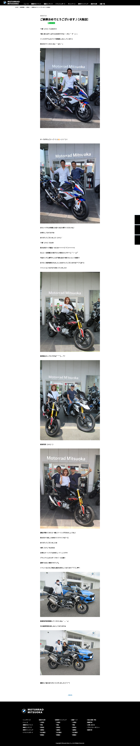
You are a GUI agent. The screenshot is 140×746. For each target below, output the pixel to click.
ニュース (26, 4)
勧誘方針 (89, 730)
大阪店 (42, 722)
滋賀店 (42, 730)
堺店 (41, 725)
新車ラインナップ (83, 4)
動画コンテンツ (48, 4)
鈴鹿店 (42, 735)
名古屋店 (42, 732)
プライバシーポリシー (93, 727)
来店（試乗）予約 (91, 720)
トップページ (27, 720)
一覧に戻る (70, 695)
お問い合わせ (91, 725)
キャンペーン (71, 4)
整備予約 (89, 722)
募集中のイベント (36, 4)
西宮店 (42, 727)
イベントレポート (60, 4)
